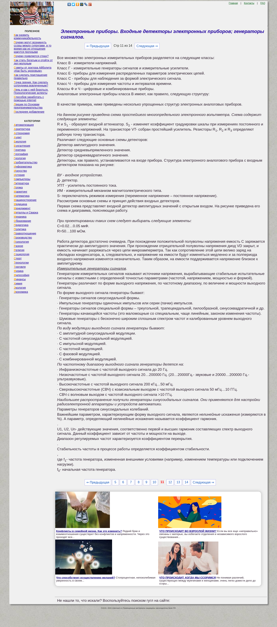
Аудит (18, 137)
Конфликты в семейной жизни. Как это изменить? (89, 531)
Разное (18, 246)
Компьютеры (22, 179)
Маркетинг (20, 191)
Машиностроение (25, 200)
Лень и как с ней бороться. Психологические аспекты (31, 91)
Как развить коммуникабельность (27, 36)
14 (186, 482)
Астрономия (22, 133)
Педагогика (21, 225)
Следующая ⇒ (147, 46)
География (21, 154)
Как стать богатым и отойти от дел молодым (33, 62)
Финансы (20, 279)
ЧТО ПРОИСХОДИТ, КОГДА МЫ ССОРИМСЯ (187, 577)
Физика (18, 271)
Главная (233, 3)
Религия (19, 250)
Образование (22, 220)
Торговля (20, 266)
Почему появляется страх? (31, 56)
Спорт (18, 258)
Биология (20, 141)
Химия (18, 283)
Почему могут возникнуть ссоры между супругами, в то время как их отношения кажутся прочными (32, 47)
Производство (23, 237)
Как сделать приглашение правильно (30, 76)
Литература (21, 183)
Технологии (21, 262)
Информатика (23, 166)
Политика (20, 229)
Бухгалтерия (22, 145)
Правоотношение (25, 233)
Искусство (20, 170)
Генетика (20, 149)
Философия (21, 275)
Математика (22, 195)
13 (178, 482)
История (19, 175)
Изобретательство (26, 162)
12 (170, 482)
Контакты (249, 3)
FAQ (262, 3)
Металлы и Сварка (26, 212)
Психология (21, 241)
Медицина (20, 204)
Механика (20, 216)
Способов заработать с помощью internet (29, 98)
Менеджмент (22, 208)
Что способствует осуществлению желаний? (85, 577)
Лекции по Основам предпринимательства (28, 106)
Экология (20, 287)
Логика (18, 187)
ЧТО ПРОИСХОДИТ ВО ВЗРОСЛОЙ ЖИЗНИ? (187, 531)
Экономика (21, 291)
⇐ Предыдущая (97, 46)
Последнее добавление (29, 111)
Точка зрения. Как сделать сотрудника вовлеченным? (31, 84)
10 (154, 482)
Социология (21, 254)
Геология (20, 158)
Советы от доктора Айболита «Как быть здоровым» (32, 69)
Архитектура (22, 129)
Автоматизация (24, 124)
